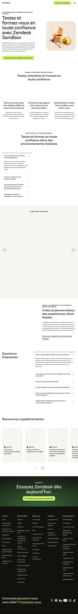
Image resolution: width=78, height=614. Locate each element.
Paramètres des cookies (53, 607)
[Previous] (35, 437)
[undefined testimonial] (19, 259)
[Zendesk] (39, 593)
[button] (15, 157)
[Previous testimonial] (4, 235)
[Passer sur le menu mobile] (75, 3)
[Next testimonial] (73, 235)
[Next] (42, 437)
